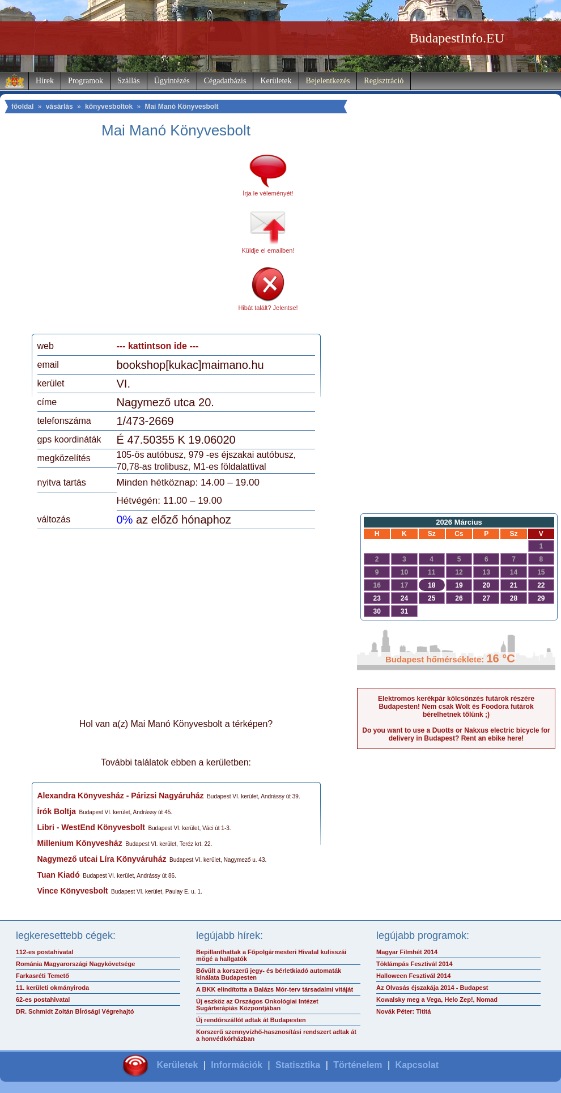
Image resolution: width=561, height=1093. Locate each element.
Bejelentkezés (328, 80)
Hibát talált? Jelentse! (268, 307)
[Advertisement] (132, 240)
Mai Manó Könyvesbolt (181, 106)
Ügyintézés (172, 80)
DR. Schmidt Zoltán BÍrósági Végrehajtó (75, 1011)
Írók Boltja (56, 811)
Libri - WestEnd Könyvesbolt (91, 827)
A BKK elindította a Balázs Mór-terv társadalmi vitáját (274, 989)
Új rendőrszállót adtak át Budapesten (251, 1020)
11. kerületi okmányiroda (52, 987)
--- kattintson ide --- (158, 346)
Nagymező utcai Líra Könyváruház (102, 859)
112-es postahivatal (45, 952)
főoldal (22, 106)
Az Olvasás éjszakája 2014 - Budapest (432, 987)
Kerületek (275, 80)
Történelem (357, 1065)
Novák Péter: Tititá (403, 1011)
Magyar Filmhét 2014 (406, 952)
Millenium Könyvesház (79, 843)
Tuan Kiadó (58, 874)
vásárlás (59, 106)
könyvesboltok (109, 106)
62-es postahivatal (43, 999)
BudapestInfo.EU (457, 38)
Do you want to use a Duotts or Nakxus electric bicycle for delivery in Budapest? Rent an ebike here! (456, 734)
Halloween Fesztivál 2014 (413, 975)
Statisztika (297, 1065)
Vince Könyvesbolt (72, 890)
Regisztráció (383, 80)
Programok (85, 80)
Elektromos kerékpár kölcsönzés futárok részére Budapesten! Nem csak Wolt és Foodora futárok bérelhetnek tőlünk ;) (456, 706)
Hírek (45, 80)
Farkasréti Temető (42, 975)
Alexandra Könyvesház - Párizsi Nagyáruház (120, 795)
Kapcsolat (417, 1065)
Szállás (128, 80)
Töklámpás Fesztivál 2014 (414, 963)
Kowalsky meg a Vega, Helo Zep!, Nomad (437, 999)
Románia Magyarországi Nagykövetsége (75, 963)
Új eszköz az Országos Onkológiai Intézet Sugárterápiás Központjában (257, 1004)
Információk (236, 1065)
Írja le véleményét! (268, 193)
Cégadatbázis (225, 80)
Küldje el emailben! (268, 250)
